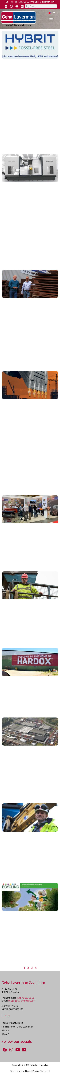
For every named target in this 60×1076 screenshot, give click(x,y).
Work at (6, 1030)
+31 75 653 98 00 (21, 1)
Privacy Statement (41, 1071)
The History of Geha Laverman (17, 1026)
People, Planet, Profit (12, 1023)
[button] (51, 19)
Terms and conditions (20, 1071)
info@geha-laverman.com (42, 1)
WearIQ (5, 1034)
